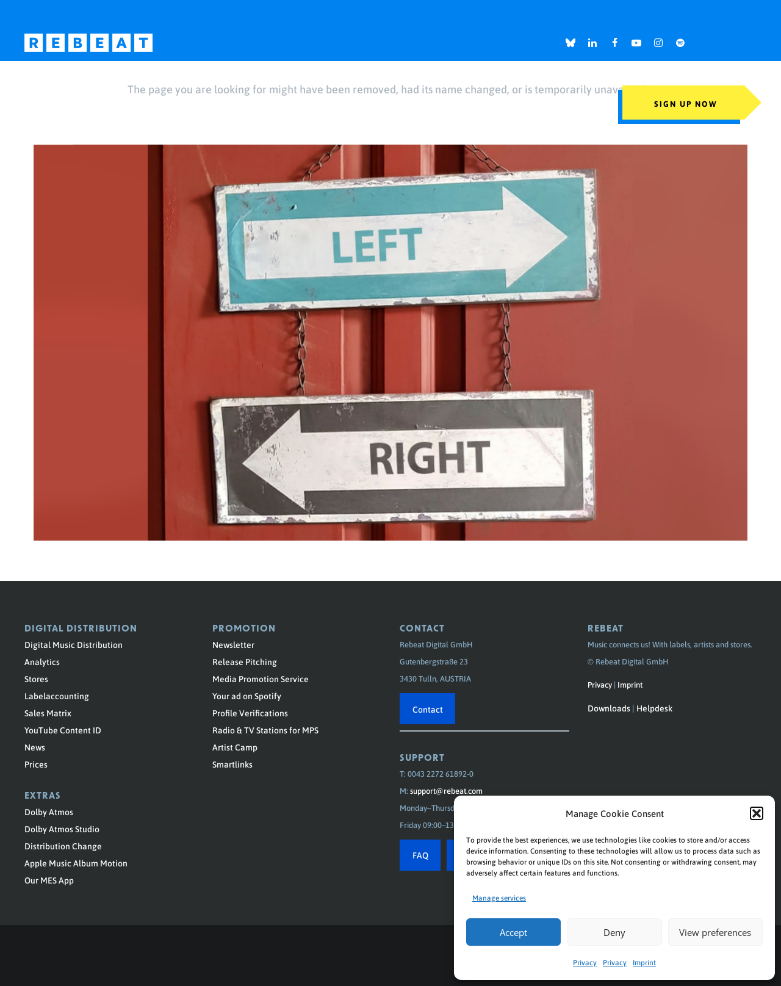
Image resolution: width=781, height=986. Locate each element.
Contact (427, 709)
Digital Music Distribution (73, 644)
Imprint (644, 962)
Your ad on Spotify (246, 695)
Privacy (585, 962)
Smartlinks (232, 763)
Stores (36, 678)
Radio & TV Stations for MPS (265, 729)
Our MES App (49, 879)
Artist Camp (234, 746)
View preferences (715, 932)
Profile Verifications (250, 712)
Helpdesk (654, 707)
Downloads (609, 707)
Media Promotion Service (260, 678)
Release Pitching (244, 661)
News (34, 746)
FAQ (420, 854)
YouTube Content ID (62, 729)
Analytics (42, 661)
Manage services (499, 897)
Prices (36, 763)
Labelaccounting (56, 695)
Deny (614, 932)
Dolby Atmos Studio (61, 828)
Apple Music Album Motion (76, 862)
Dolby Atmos (48, 811)
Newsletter (233, 644)
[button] (756, 813)
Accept (513, 932)
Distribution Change (63, 845)
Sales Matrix (47, 712)
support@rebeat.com (446, 790)
